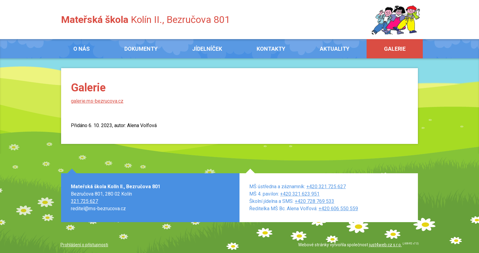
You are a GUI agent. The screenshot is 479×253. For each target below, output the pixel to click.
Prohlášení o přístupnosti (84, 244)
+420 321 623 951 (300, 194)
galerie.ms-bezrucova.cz (97, 101)
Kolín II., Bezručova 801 (145, 19)
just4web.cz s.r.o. (385, 244)
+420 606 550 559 (338, 208)
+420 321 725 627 (326, 186)
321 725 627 (84, 201)
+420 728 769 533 (314, 201)
